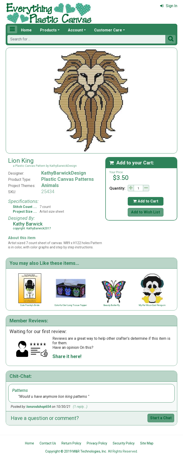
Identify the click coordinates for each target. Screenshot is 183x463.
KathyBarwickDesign (63, 173)
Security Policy (124, 443)
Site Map (146, 443)
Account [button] (75, 30)
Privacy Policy (97, 443)
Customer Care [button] (108, 30)
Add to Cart (145, 201)
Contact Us (48, 443)
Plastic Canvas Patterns (67, 179)
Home (26, 30)
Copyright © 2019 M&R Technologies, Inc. (76, 451)
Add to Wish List (145, 212)
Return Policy (71, 443)
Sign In (168, 6)
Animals (50, 185)
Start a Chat (161, 418)
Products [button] (48, 30)
